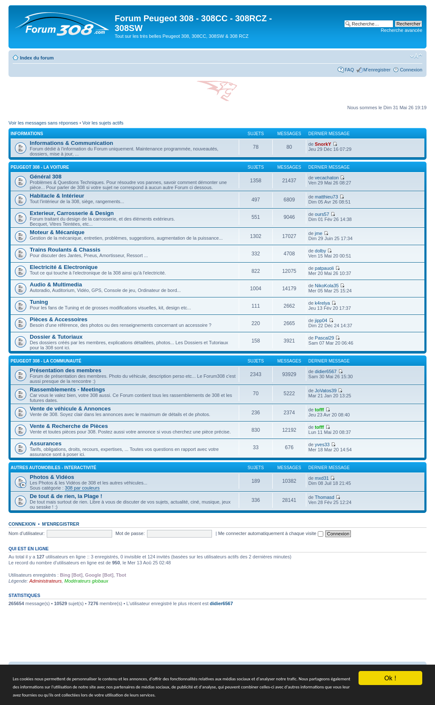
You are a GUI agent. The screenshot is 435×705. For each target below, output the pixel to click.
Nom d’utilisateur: (26, 533)
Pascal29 (324, 337)
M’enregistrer (376, 69)
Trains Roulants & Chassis (65, 249)
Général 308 (46, 176)
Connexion (411, 69)
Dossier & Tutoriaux (56, 337)
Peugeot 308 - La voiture (40, 167)
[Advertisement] (217, 637)
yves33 (322, 444)
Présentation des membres (66, 370)
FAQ (349, 69)
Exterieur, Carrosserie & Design (72, 213)
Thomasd (324, 497)
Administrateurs (45, 580)
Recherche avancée (401, 30)
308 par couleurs (82, 487)
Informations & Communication (71, 143)
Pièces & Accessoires (59, 319)
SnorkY (323, 144)
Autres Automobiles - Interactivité (53, 467)
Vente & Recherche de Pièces (69, 426)
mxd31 (322, 478)
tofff (319, 409)
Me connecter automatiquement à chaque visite (270, 533)
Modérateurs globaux (86, 580)
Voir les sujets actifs (103, 122)
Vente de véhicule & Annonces (70, 408)
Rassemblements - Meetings (67, 389)
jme (318, 233)
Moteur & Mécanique (57, 232)
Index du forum (37, 57)
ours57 (322, 214)
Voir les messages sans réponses (43, 122)
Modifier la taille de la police (416, 56)
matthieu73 (326, 196)
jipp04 (321, 320)
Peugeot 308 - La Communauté (46, 361)
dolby (320, 250)
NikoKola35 (327, 285)
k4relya (322, 303)
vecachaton (327, 177)
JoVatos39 (325, 390)
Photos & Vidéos (52, 477)
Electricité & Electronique (64, 267)
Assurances (46, 443)
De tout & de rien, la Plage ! (66, 496)
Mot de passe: (130, 533)
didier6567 (325, 371)
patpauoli (324, 268)
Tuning (39, 302)
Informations (27, 133)
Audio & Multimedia (56, 284)
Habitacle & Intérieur (57, 196)
